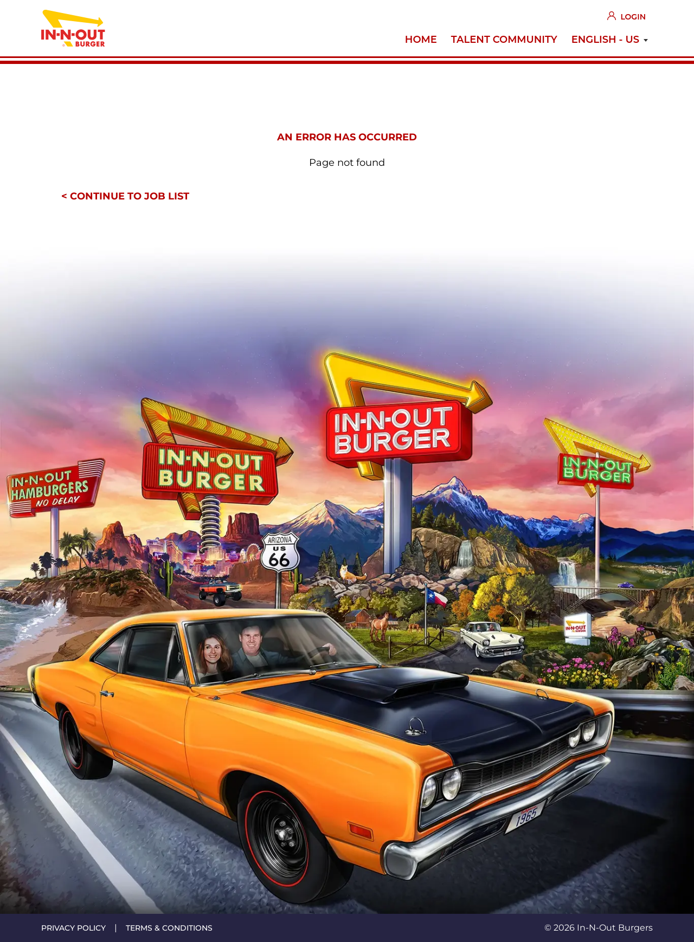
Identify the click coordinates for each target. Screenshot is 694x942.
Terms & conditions (169, 928)
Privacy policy (73, 928)
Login (633, 17)
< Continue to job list (125, 196)
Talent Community (504, 40)
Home (421, 40)
